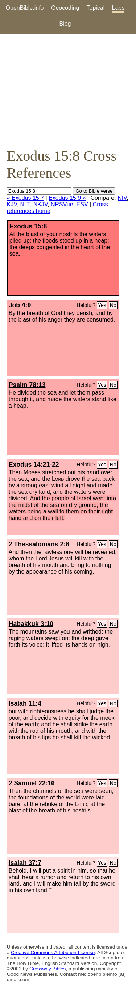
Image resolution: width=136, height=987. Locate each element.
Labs (118, 8)
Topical (96, 8)
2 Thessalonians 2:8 (39, 544)
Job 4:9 (20, 305)
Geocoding (65, 8)
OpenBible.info (25, 8)
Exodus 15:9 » (67, 198)
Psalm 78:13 (27, 384)
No (113, 305)
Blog (65, 24)
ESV (82, 204)
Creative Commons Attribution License (53, 952)
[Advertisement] (68, 90)
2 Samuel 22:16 (32, 783)
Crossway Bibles (47, 968)
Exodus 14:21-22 (34, 464)
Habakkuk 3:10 (31, 623)
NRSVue (62, 204)
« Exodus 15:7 (25, 198)
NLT (25, 204)
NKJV (40, 204)
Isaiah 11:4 (25, 703)
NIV (122, 198)
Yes (102, 305)
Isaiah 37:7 (25, 862)
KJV (12, 204)
